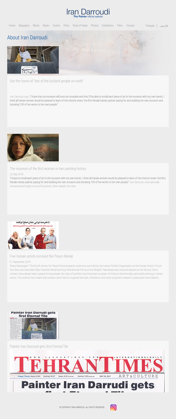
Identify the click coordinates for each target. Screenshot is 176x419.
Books (46, 25)
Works (36, 25)
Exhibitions (108, 25)
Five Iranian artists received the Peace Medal (41, 256)
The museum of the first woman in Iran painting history (48, 168)
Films (120, 25)
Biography (24, 25)
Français (150, 25)
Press (66, 25)
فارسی (164, 25)
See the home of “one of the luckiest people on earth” (47, 80)
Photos (95, 25)
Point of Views (80, 25)
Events (56, 25)
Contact (130, 25)
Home (12, 25)
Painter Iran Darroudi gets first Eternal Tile (39, 346)
